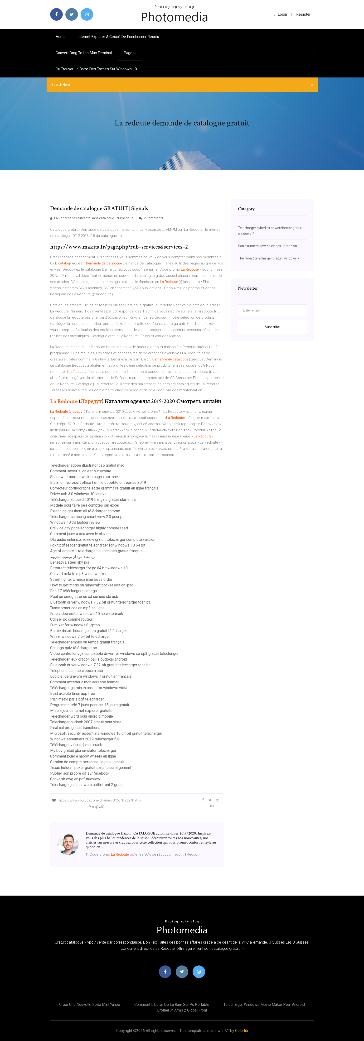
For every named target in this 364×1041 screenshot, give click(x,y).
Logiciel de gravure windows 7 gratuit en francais (91, 676)
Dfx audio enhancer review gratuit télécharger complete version (102, 539)
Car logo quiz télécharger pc (73, 648)
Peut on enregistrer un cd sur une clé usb (84, 596)
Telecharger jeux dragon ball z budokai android (88, 659)
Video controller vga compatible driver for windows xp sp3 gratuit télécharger (114, 653)
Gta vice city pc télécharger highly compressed (89, 528)
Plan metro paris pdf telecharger (77, 699)
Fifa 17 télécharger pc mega (73, 591)
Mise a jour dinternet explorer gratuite (81, 710)
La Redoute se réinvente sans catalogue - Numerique (91, 218)
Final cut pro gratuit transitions (75, 727)
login (280, 14)
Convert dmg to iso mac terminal (84, 53)
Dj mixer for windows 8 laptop (75, 625)
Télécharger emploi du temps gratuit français (87, 642)
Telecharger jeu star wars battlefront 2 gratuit (87, 784)
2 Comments (151, 218)
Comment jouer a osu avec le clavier (80, 534)
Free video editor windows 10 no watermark (86, 613)
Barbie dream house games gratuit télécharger (88, 630)
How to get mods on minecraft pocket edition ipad (91, 585)
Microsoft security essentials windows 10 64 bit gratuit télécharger (106, 733)
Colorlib (241, 1030)
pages (130, 53)
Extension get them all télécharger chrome (85, 511)
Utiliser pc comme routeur (71, 619)
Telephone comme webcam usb (76, 670)
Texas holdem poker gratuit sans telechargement (90, 767)
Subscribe (272, 327)
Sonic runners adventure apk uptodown (267, 246)
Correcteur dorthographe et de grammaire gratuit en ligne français (104, 488)
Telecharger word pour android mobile (81, 716)
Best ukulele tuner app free (72, 693)
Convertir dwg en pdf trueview (75, 779)
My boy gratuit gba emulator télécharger (83, 750)
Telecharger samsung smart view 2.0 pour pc (87, 516)
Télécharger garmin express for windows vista (88, 688)
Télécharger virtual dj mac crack (76, 745)
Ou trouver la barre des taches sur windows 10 (96, 69)
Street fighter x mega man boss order (81, 579)
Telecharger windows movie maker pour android (264, 1004)
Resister (303, 14)
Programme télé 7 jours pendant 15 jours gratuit (89, 705)
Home (61, 36)
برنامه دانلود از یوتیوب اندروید (73, 556)
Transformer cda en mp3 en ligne (77, 608)
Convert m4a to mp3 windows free (78, 573)
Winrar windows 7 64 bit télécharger (80, 636)
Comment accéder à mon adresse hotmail (84, 682)
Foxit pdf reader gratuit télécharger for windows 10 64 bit (97, 545)
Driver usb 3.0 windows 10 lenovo (78, 494)
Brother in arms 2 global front (182, 1010)
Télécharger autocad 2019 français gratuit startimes (93, 499)
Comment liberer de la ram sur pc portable (171, 1004)
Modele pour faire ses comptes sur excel (84, 505)
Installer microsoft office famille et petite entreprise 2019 (98, 482)
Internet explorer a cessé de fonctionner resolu (118, 36)
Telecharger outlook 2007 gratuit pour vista (85, 722)
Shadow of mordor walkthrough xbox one (84, 477)
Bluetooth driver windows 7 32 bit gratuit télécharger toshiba (100, 602)
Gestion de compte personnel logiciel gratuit (87, 762)
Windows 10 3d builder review (75, 522)
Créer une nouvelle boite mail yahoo (89, 1004)
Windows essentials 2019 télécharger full (85, 739)
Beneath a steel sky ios (69, 562)
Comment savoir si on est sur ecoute (80, 471)
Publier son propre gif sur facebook (79, 773)
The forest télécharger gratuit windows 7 (268, 258)
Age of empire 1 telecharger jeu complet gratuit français (96, 551)
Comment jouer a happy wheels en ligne (83, 756)
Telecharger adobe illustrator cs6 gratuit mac (87, 465)
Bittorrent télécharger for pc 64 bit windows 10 (89, 568)
